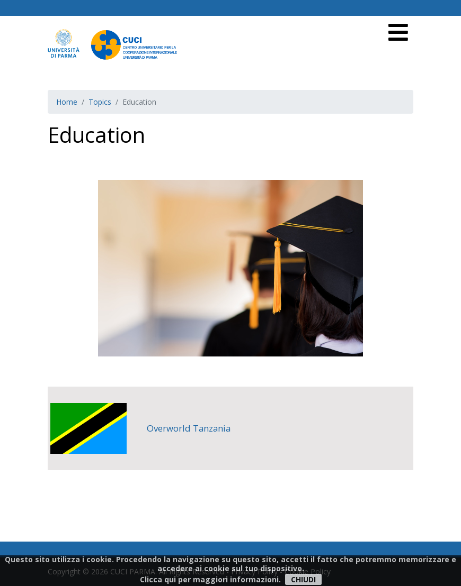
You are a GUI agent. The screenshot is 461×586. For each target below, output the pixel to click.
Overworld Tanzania (188, 428)
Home (66, 102)
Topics (99, 102)
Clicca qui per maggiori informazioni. (210, 579)
